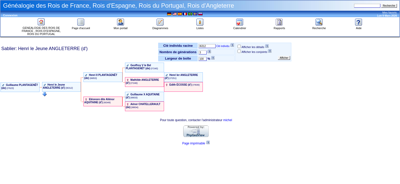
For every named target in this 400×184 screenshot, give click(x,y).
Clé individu (223, 46)
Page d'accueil (81, 27)
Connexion (10, 15)
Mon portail (121, 27)
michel (227, 120)
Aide (359, 27)
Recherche (319, 27)
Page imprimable (193, 143)
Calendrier (239, 27)
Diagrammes (160, 27)
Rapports (279, 27)
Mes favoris (389, 12)
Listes (200, 27)
